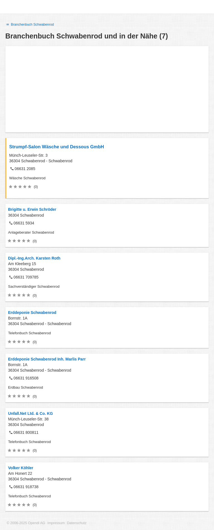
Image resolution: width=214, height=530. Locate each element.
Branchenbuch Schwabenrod (29, 24)
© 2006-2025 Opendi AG (26, 523)
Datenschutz (76, 523)
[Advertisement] (107, 89)
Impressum (56, 523)
